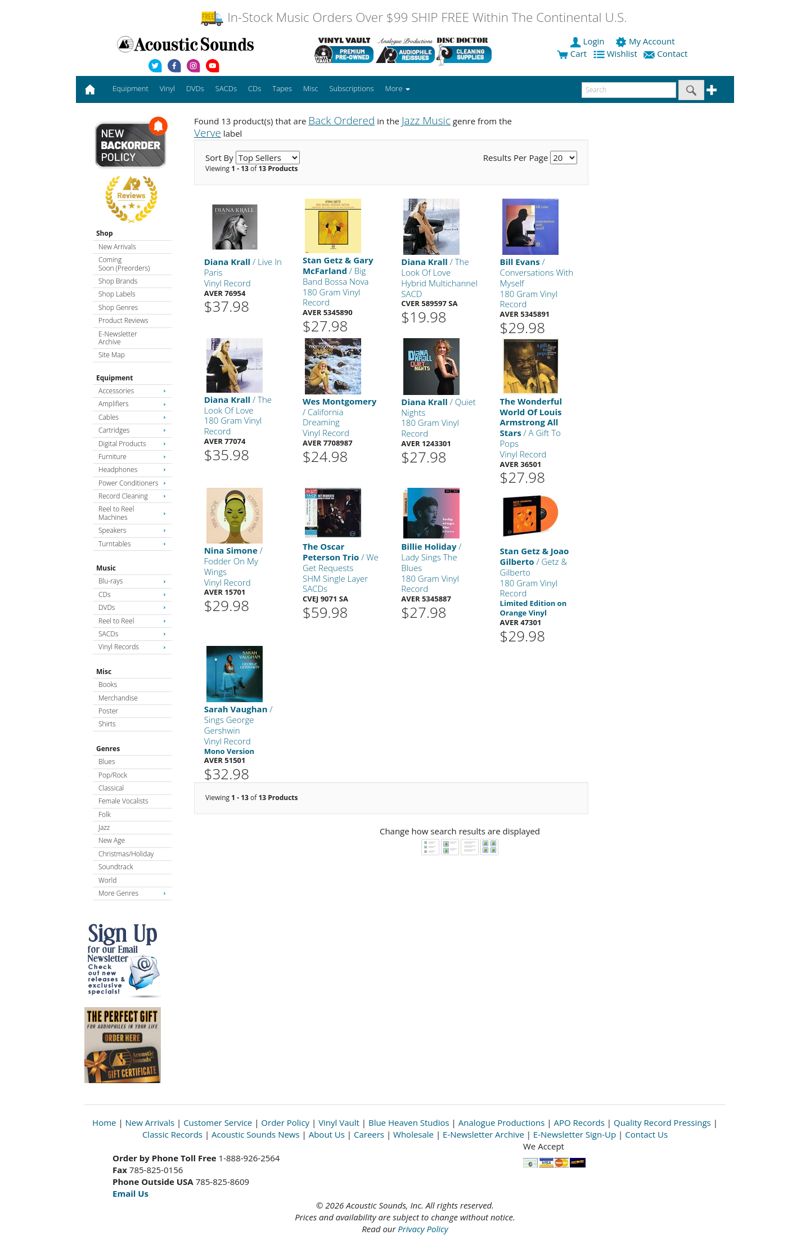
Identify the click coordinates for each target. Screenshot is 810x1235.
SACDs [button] (226, 88)
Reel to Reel (132, 621)
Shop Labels (116, 294)
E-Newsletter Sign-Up (574, 1134)
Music (106, 568)
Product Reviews (123, 320)
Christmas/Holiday (126, 854)
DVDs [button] (195, 88)
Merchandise (118, 698)
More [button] (397, 88)
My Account (646, 41)
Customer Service (217, 1122)
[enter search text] (629, 90)
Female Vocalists (123, 801)
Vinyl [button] (167, 88)
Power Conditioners (132, 483)
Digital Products (132, 443)
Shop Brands (117, 281)
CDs (132, 594)
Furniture (132, 456)
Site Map (111, 355)
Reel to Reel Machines (132, 513)
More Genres (132, 893)
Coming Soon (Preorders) (124, 263)
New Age (111, 840)
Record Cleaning (132, 496)
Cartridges (132, 430)
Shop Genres (118, 307)
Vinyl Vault (338, 1122)
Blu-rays (132, 581)
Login (588, 41)
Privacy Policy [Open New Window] (423, 1228)
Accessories (132, 391)
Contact (667, 53)
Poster (108, 711)
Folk (104, 814)
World (107, 880)
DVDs (132, 607)
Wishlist (616, 53)
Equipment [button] (130, 88)
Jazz (104, 827)
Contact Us (646, 1134)
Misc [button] (310, 88)
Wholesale (413, 1134)
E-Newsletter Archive (117, 338)
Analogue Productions (501, 1122)
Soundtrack (115, 867)
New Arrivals (117, 247)
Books (107, 684)
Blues (106, 761)
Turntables (132, 544)
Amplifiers (132, 403)
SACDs (132, 634)
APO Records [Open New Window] (579, 1122)
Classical (111, 788)
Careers (369, 1134)
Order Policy (285, 1122)
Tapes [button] (282, 88)
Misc (103, 671)
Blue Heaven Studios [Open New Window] (408, 1122)
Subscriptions (351, 88)
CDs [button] (254, 88)
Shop (104, 233)
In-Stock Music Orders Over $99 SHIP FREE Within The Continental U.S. (413, 17)
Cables (132, 417)
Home (104, 1122)
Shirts (107, 724)
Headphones (132, 469)
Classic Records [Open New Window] (172, 1134)
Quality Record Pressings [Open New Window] (662, 1122)
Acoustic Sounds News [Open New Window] (256, 1134)
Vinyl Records (132, 647)
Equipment (114, 378)
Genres (108, 748)
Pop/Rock (112, 775)
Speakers (132, 530)
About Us (327, 1134)
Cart (572, 53)
